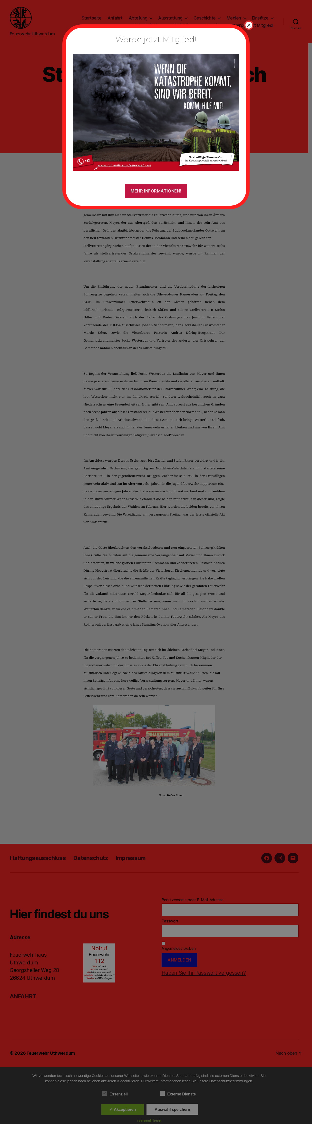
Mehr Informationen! (156, 191)
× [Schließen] (249, 25)
